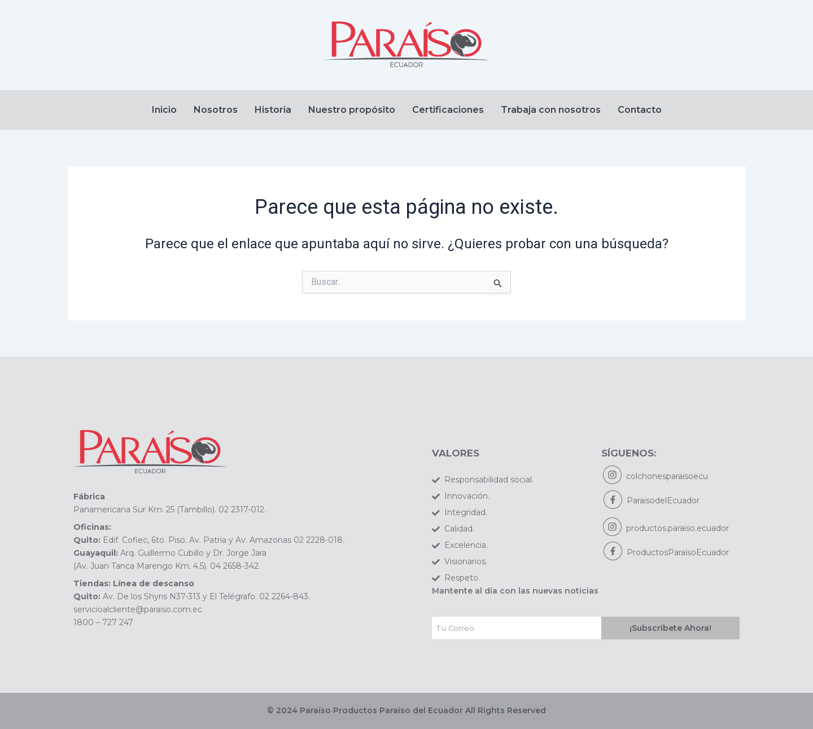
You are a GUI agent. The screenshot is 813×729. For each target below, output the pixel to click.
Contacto (640, 109)
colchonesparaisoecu (668, 477)
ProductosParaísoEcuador (678, 554)
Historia (273, 109)
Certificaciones (448, 109)
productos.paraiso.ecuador (678, 529)
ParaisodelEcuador (663, 502)
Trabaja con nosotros (551, 109)
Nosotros (216, 109)
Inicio (164, 109)
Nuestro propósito (351, 109)
